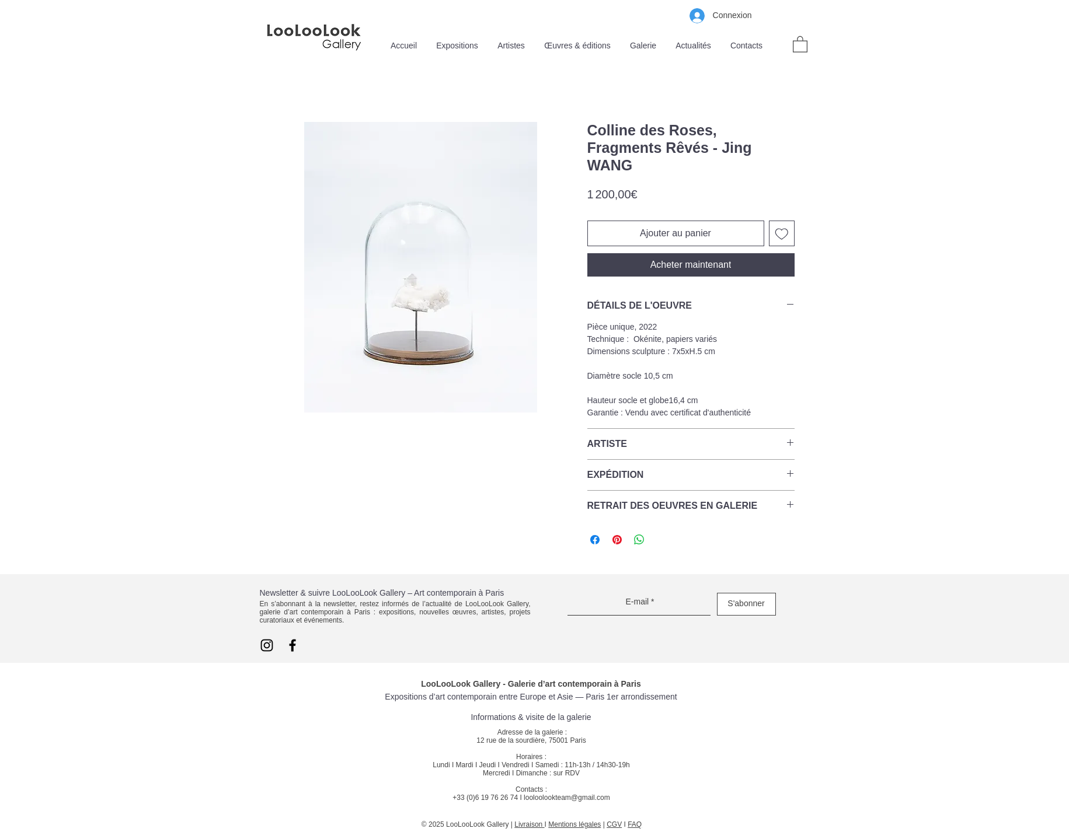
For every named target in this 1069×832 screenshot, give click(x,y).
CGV (614, 824)
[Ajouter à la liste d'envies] (782, 233)
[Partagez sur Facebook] (595, 540)
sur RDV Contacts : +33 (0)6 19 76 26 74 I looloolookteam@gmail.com (531, 785)
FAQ (635, 824)
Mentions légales (574, 824)
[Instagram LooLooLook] (267, 645)
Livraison (529, 824)
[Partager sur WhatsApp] (639, 540)
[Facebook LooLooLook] (292, 645)
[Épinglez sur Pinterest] (617, 540)
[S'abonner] (746, 604)
